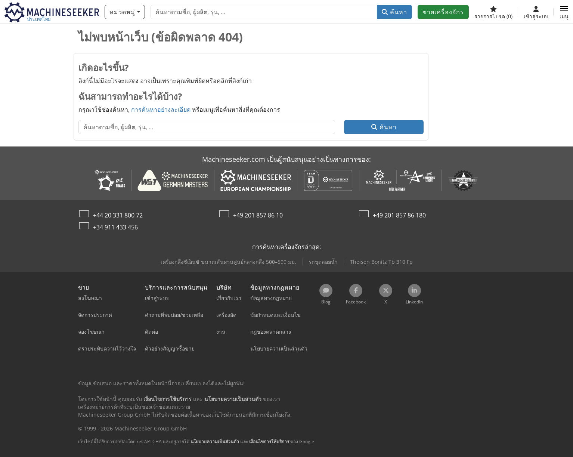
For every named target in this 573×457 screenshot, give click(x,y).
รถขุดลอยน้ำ (323, 261)
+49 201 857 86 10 (258, 215)
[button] (564, 12)
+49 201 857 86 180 (399, 215)
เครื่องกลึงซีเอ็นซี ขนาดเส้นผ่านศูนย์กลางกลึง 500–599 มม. (228, 261)
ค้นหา (394, 12)
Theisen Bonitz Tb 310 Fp (381, 261)
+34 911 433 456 (115, 227)
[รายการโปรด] (493, 12)
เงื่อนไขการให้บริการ (269, 441)
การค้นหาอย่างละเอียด (161, 109)
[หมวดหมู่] (125, 12)
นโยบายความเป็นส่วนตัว (215, 441)
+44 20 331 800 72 (118, 215)
